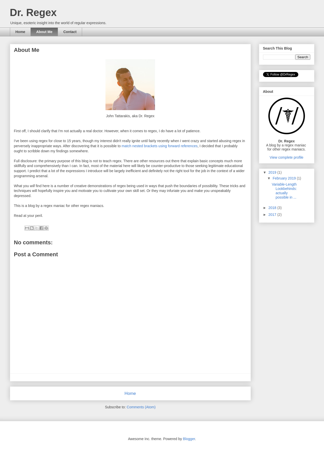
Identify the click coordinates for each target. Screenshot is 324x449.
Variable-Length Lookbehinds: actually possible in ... (284, 190)
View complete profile (286, 157)
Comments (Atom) (141, 407)
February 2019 (285, 178)
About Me (44, 32)
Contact (69, 32)
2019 (272, 172)
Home (20, 32)
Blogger (189, 439)
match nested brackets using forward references (160, 146)
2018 (272, 208)
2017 (272, 215)
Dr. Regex (33, 12)
